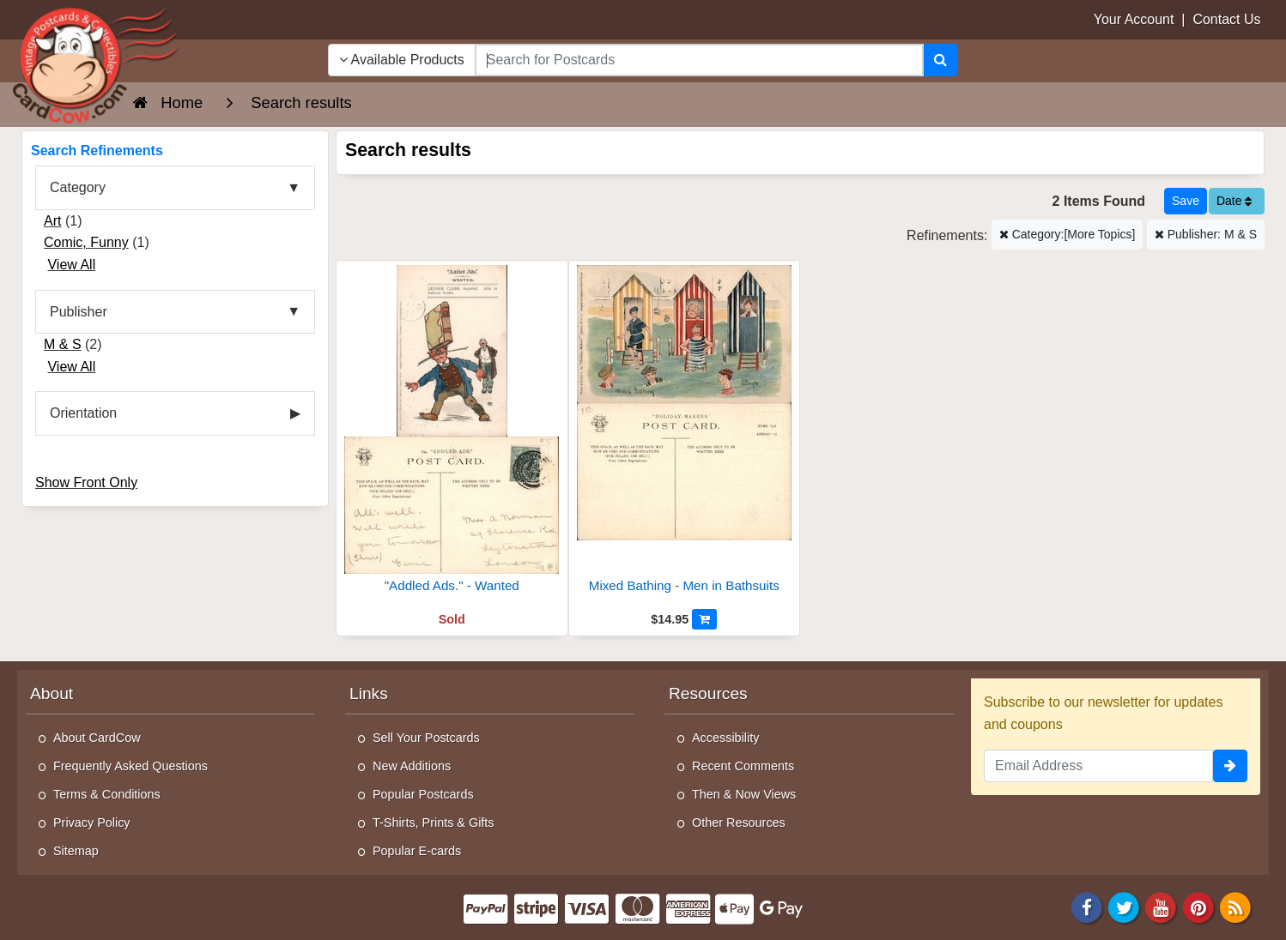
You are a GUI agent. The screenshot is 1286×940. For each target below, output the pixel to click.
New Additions (412, 766)
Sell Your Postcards (426, 737)
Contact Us (1226, 19)
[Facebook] (1087, 907)
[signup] (1230, 766)
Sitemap (76, 851)
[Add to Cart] (704, 619)
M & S (63, 344)
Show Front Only (86, 482)
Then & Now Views (744, 794)
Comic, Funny (86, 242)
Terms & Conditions (107, 794)
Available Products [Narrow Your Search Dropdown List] (401, 59)
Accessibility (725, 737)
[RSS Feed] (1235, 907)
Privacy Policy (91, 822)
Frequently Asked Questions (130, 766)
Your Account (1134, 19)
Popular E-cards (417, 851)
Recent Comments (743, 766)
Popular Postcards (423, 794)
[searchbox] (699, 60)
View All (71, 264)
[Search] (940, 60)
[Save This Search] (1185, 201)
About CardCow (97, 737)
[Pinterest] (1198, 907)
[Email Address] (1098, 766)
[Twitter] (1124, 907)
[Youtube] (1161, 907)
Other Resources (739, 822)
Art (52, 221)
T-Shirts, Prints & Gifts (433, 822)
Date (1234, 201)
